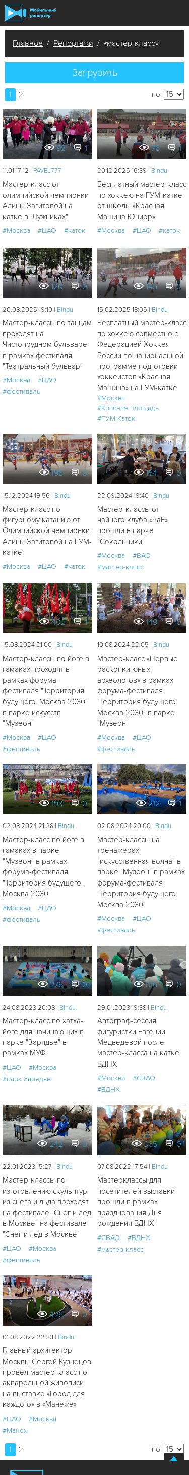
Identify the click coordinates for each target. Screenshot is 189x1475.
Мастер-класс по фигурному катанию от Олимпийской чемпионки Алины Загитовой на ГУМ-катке (47, 531)
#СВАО (144, 1078)
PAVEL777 (47, 171)
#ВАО (142, 555)
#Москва (16, 230)
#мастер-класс (120, 567)
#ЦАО (47, 230)
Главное (28, 43)
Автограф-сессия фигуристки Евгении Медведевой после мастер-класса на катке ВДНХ (138, 1042)
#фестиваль (21, 391)
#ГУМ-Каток (116, 418)
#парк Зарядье (27, 1079)
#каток (74, 230)
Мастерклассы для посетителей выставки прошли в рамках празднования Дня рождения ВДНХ (136, 1201)
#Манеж (16, 1430)
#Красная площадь (128, 408)
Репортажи (73, 43)
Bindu (159, 171)
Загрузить (94, 73)
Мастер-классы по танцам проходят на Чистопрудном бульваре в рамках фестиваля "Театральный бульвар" (47, 344)
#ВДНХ (108, 1089)
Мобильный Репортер (30, 13)
